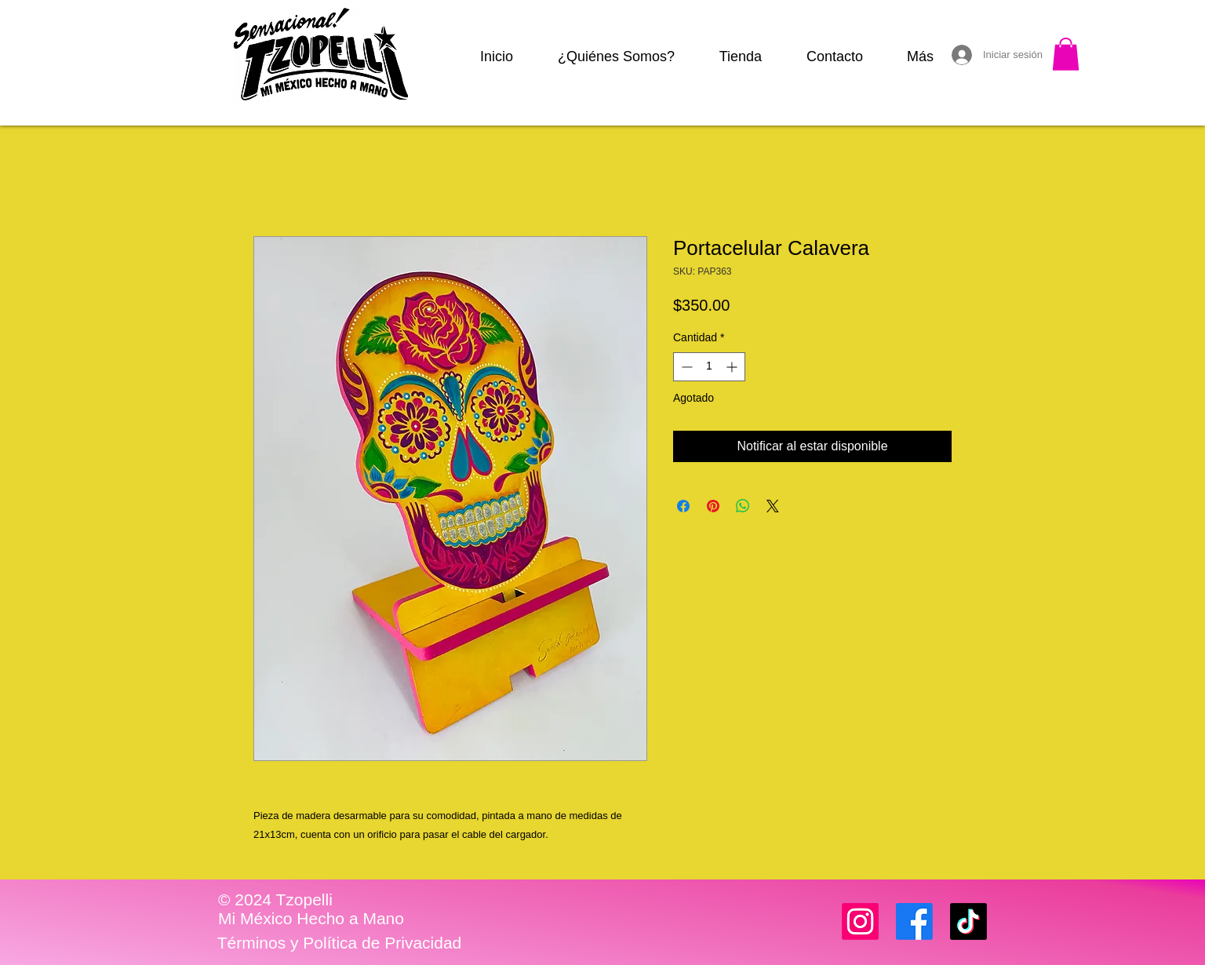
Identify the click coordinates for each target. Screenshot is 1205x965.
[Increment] (733, 367)
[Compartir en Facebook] (683, 506)
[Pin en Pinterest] (713, 506)
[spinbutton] (709, 367)
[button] (1065, 54)
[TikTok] (968, 921)
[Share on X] (772, 506)
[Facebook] (914, 921)
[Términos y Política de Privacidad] (339, 943)
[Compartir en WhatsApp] (743, 506)
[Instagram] (860, 921)
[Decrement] (685, 367)
